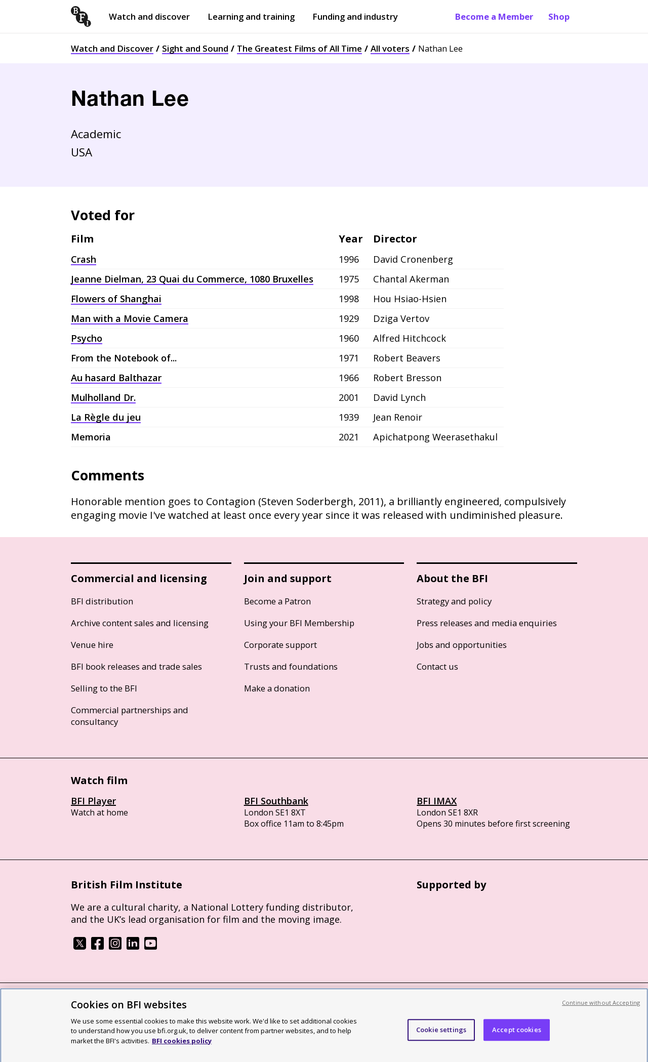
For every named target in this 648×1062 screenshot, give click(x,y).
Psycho (86, 338)
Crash (83, 259)
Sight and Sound (195, 48)
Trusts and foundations (291, 666)
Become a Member (494, 16)
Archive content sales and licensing (140, 623)
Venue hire (92, 644)
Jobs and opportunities (462, 644)
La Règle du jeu (106, 417)
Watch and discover (149, 16)
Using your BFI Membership (299, 623)
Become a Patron (277, 601)
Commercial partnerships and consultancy (129, 715)
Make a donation (277, 688)
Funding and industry (355, 16)
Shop (559, 16)
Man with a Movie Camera (129, 318)
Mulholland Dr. (103, 397)
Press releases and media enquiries (487, 623)
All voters (390, 48)
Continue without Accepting (601, 1012)
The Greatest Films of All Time (299, 48)
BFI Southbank (276, 801)
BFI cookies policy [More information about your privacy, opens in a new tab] (182, 1050)
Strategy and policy (454, 601)
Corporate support (280, 644)
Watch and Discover (112, 48)
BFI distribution (102, 601)
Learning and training (251, 16)
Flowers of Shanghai (116, 299)
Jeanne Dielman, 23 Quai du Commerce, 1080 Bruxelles (192, 279)
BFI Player (93, 801)
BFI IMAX (437, 801)
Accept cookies (516, 1038)
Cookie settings (441, 1038)
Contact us (437, 666)
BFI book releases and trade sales (136, 666)
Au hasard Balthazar (116, 378)
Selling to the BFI (104, 688)
